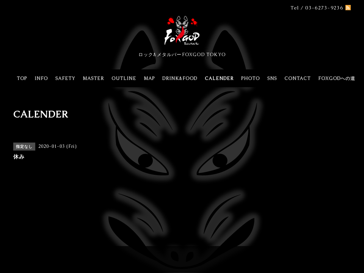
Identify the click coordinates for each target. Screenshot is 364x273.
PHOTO (250, 78)
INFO (41, 78)
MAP (149, 78)
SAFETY (65, 78)
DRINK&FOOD (179, 78)
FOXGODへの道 (336, 78)
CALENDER (219, 78)
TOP (22, 78)
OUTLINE (123, 78)
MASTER (93, 78)
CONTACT (297, 78)
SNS (272, 78)
